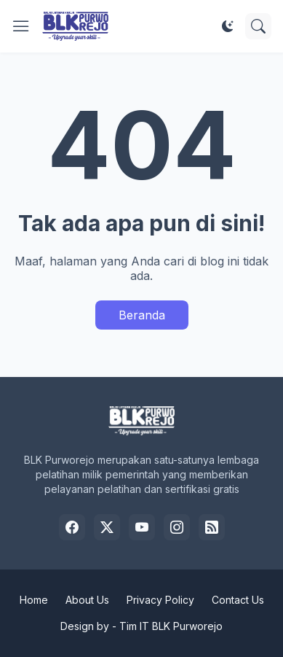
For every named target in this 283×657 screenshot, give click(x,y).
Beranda (142, 315)
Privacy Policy (160, 600)
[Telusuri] (258, 26)
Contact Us (238, 600)
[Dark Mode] (227, 26)
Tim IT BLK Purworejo (171, 626)
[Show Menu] (21, 26)
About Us (87, 600)
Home (34, 600)
